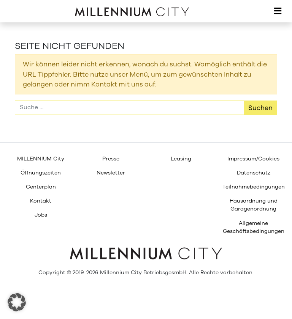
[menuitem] (41, 159)
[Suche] (129, 108)
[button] (16, 302)
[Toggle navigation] (277, 11)
